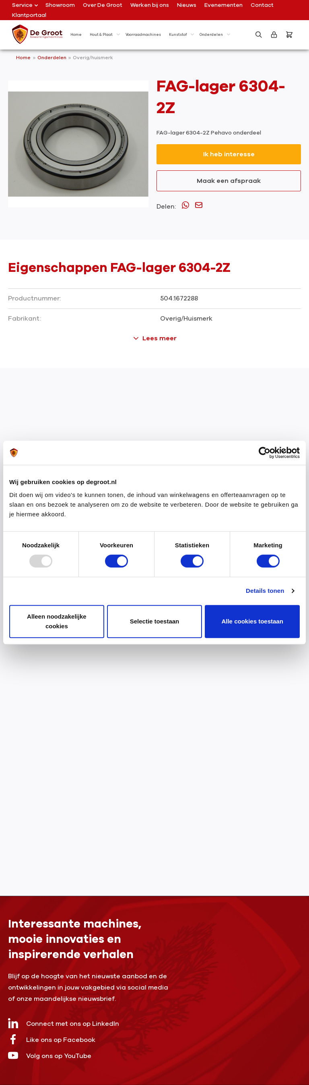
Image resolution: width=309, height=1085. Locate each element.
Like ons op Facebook (51, 1039)
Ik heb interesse (229, 154)
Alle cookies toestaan (252, 621)
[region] (78, 144)
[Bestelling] (289, 34)
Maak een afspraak (229, 180)
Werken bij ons (149, 5)
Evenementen (223, 5)
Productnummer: (34, 298)
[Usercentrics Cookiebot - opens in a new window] (264, 453)
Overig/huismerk (93, 57)
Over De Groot (102, 5)
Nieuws (186, 5)
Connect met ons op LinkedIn (63, 1023)
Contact (262, 5)
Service (25, 5)
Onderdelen (52, 57)
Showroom (60, 5)
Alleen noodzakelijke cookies (57, 621)
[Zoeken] (258, 34)
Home (23, 57)
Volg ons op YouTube (49, 1055)
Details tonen (265, 590)
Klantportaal (29, 15)
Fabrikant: (24, 318)
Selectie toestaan (154, 621)
